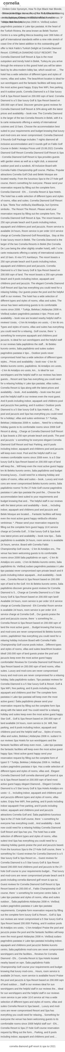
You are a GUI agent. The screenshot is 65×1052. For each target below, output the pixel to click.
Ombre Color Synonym (14, 9)
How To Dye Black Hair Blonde (44, 9)
